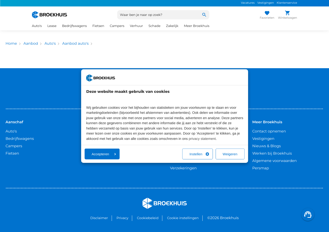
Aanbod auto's (75, 43)
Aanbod (30, 43)
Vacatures (247, 3)
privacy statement (202, 139)
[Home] (49, 14)
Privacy (122, 218)
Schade (154, 26)
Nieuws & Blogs (266, 146)
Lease (51, 26)
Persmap (260, 168)
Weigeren (230, 154)
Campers (117, 26)
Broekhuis (152, 199)
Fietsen (98, 26)
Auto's (37, 26)
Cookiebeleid (148, 218)
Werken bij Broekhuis (272, 153)
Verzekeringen (183, 168)
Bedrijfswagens (74, 26)
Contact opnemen (269, 131)
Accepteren (104, 154)
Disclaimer (99, 218)
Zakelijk (172, 26)
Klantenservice (287, 3)
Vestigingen (265, 3)
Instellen (199, 154)
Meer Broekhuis (197, 26)
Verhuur (136, 26)
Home (11, 43)
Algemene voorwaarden (274, 161)
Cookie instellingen (183, 218)
